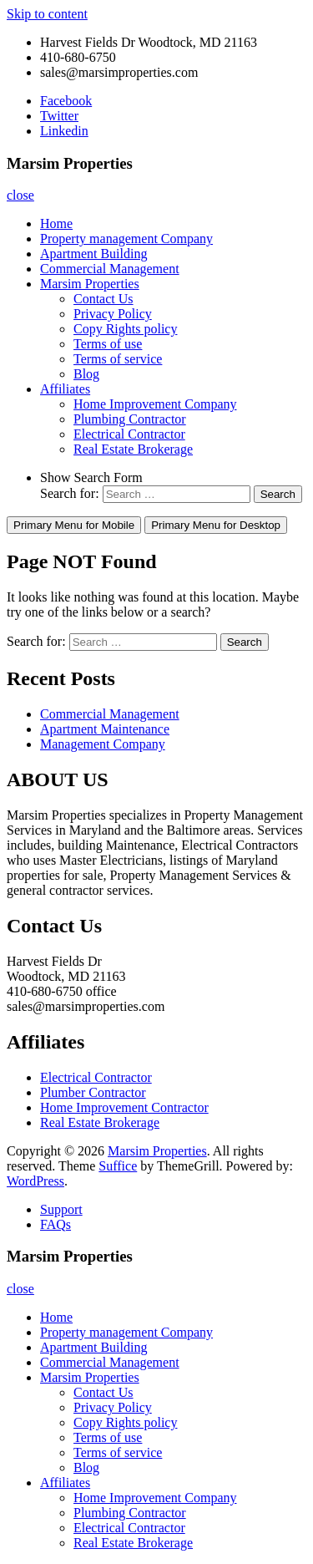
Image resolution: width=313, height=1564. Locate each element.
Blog (86, 374)
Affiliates (65, 389)
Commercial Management (109, 269)
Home (56, 223)
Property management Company (126, 238)
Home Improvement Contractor (124, 1107)
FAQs (55, 1224)
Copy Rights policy (125, 329)
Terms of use (107, 344)
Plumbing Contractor (129, 419)
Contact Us (103, 299)
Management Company (102, 744)
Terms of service (117, 359)
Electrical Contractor (129, 434)
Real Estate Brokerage (133, 449)
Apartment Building (93, 253)
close (20, 195)
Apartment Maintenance (104, 729)
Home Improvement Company (155, 404)
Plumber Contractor (93, 1092)
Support (61, 1209)
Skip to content (47, 14)
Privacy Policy (112, 314)
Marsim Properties (89, 284)
